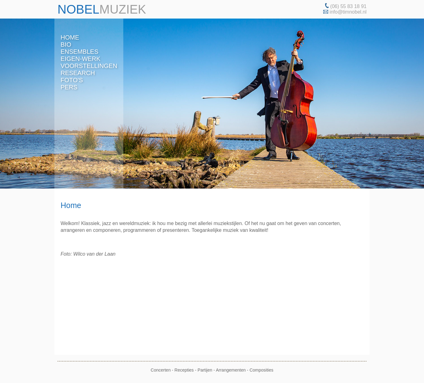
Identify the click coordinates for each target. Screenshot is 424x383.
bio (66, 44)
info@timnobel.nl (348, 12)
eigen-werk (80, 58)
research (78, 73)
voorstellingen (89, 65)
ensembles (79, 51)
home (70, 37)
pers (69, 87)
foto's (72, 80)
